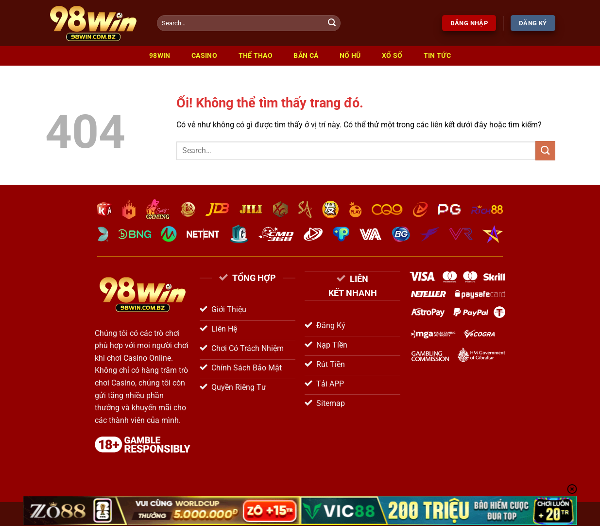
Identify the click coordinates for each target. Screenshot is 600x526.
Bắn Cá (305, 56)
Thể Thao (256, 56)
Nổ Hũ (350, 56)
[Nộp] (332, 23)
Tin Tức (437, 56)
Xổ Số (392, 56)
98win (159, 56)
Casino (204, 56)
